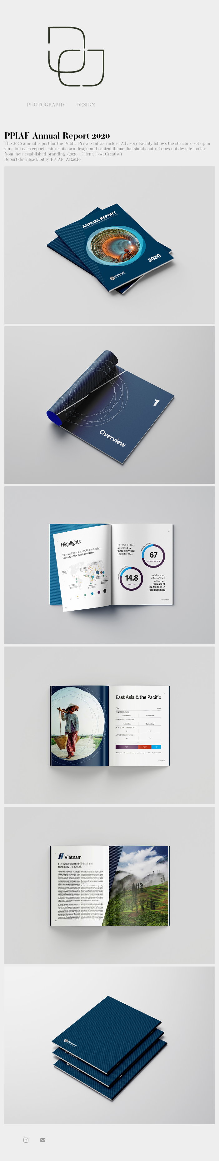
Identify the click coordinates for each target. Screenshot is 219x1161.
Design (85, 105)
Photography (46, 105)
